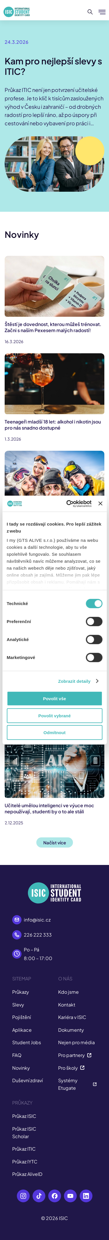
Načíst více (54, 842)
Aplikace (22, 1030)
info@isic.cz (37, 920)
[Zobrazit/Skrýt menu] (102, 11)
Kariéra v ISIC (72, 1017)
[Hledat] (90, 11)
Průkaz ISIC (24, 1116)
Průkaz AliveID (27, 1174)
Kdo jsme (68, 992)
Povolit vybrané (54, 715)
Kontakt (66, 1005)
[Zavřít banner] (100, 504)
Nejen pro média (76, 1042)
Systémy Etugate (77, 1084)
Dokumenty (71, 1030)
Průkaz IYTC (24, 1161)
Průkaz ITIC (24, 1149)
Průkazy (20, 992)
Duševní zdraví (27, 1080)
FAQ (17, 1055)
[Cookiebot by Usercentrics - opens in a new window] (68, 503)
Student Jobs (26, 1042)
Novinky (21, 1068)
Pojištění (21, 1017)
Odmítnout (55, 732)
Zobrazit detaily (74, 680)
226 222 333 (38, 935)
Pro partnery (75, 1055)
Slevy (18, 1005)
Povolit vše (54, 698)
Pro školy (71, 1068)
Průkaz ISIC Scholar (24, 1132)
